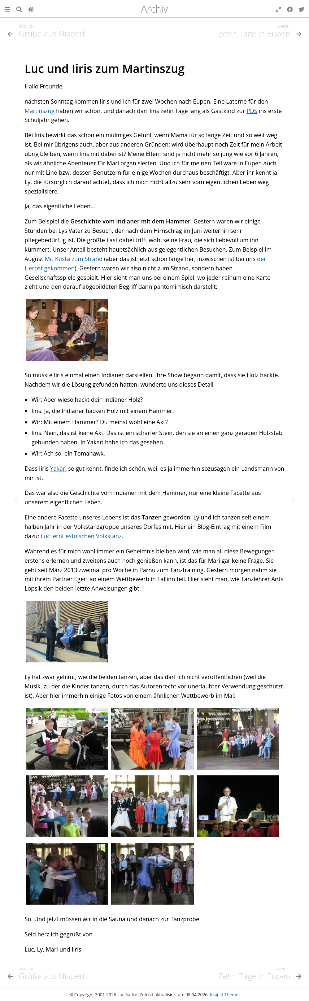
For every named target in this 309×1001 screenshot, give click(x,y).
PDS (252, 111)
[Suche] (19, 9)
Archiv (154, 9)
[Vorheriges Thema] (79, 33)
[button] (7, 9)
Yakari (58, 469)
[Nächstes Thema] (291, 500)
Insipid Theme (224, 995)
